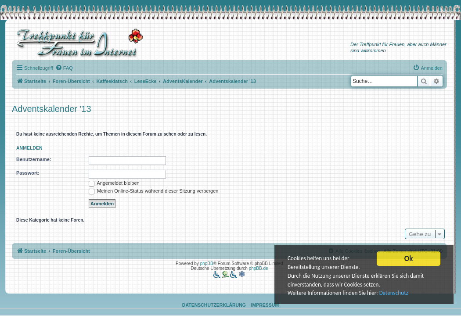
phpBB (206, 263)
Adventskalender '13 (51, 109)
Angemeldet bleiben (114, 183)
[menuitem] (64, 68)
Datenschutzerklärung (214, 305)
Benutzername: (33, 159)
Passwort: (28, 173)
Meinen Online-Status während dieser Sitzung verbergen (153, 191)
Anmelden (29, 148)
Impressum (265, 305)
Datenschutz (397, 293)
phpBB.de (258, 268)
